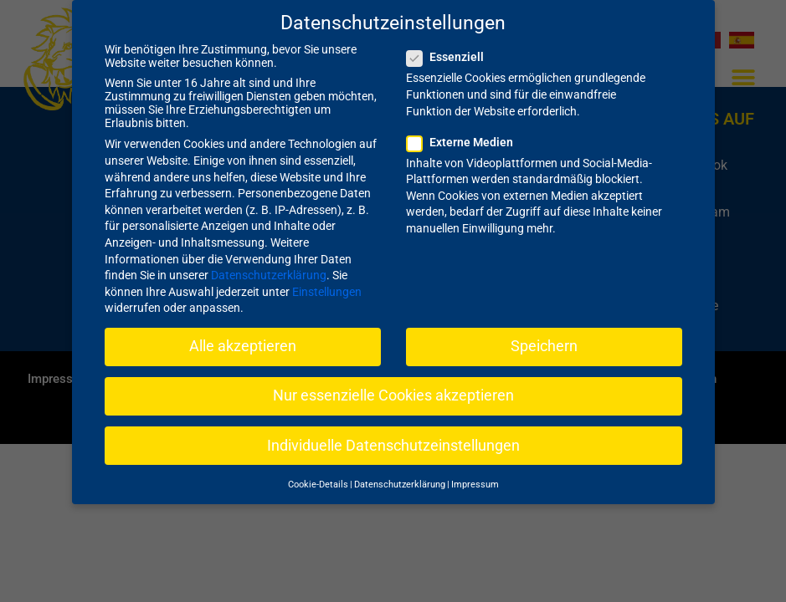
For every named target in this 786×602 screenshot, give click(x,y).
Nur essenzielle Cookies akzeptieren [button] (393, 381)
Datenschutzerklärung (268, 261)
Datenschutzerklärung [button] (399, 469)
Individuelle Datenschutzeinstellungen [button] (393, 430)
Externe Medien (465, 127)
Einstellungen (327, 276)
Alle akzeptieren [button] (242, 332)
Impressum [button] (475, 469)
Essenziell (450, 42)
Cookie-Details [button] (318, 469)
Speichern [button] (544, 332)
